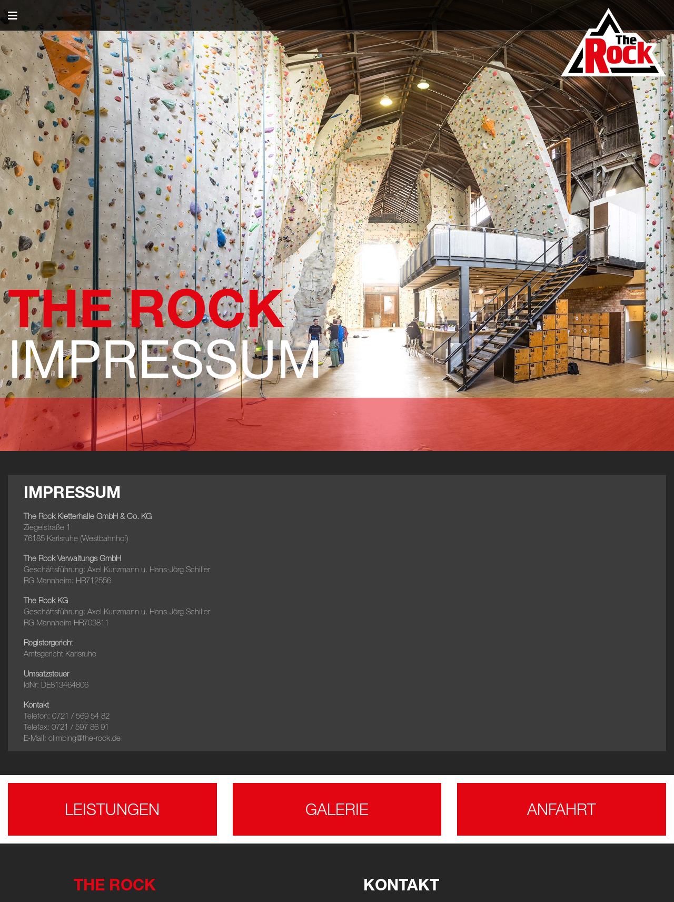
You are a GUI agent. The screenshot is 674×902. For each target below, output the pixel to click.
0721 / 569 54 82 (81, 715)
